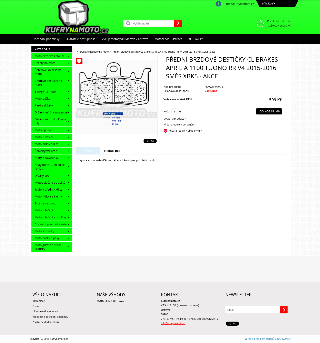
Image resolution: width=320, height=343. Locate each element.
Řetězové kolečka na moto (48, 72)
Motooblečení (44, 210)
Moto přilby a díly (46, 144)
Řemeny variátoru (46, 151)
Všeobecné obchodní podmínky (50, 317)
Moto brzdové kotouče (50, 56)
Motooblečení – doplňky (51, 217)
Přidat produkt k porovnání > (179, 124)
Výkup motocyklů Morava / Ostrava (125, 39)
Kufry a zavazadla (46, 158)
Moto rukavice (44, 137)
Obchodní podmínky (46, 39)
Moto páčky (42, 98)
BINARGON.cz (283, 339)
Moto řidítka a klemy (48, 196)
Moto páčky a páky (47, 238)
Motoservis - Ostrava (168, 39)
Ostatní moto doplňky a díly (50, 121)
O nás (35, 306)
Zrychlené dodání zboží (45, 322)
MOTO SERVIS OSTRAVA (110, 301)
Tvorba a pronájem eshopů (258, 339)
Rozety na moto (45, 63)
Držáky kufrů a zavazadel (51, 112)
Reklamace (38, 301)
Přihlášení (267, 3)
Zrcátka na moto (46, 203)
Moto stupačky (44, 231)
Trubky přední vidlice (48, 189)
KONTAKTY (195, 39)
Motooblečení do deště (50, 182)
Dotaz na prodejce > (174, 118)
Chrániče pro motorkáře (51, 224)
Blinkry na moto (45, 91)
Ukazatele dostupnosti (81, 39)
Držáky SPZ (42, 176)
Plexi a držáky (44, 105)
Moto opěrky (43, 130)
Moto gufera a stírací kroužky (48, 247)
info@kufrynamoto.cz (240, 4)
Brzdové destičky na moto (48, 83)
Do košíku (267, 111)
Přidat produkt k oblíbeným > (185, 130)
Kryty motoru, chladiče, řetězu (50, 167)
